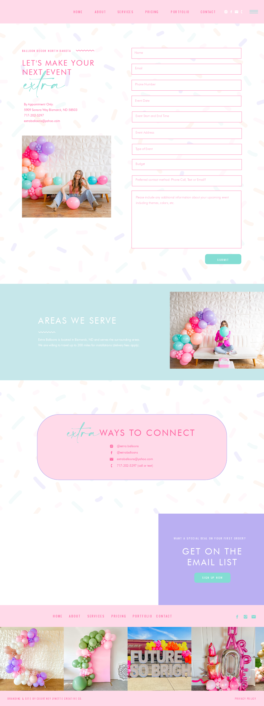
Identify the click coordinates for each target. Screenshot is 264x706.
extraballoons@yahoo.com (42, 121)
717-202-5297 (34, 115)
